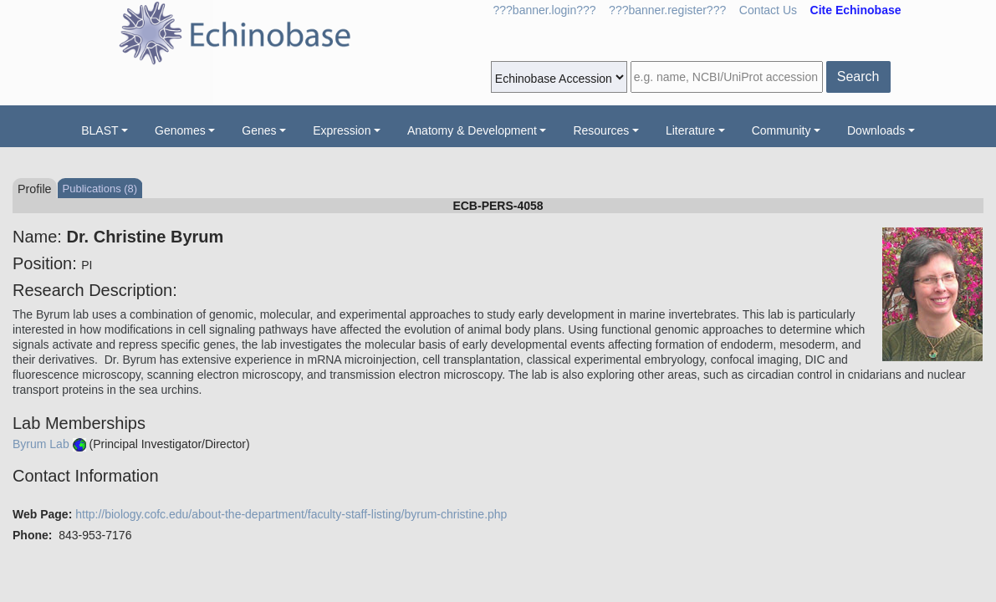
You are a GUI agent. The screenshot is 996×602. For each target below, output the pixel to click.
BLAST (99, 130)
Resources (601, 130)
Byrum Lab (41, 444)
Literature (690, 130)
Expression (341, 130)
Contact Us (768, 10)
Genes (259, 130)
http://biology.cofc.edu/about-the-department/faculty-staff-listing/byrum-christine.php (291, 514)
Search (858, 76)
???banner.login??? (544, 10)
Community (781, 130)
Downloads (876, 130)
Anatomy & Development (472, 130)
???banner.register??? (667, 10)
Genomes (180, 130)
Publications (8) (100, 188)
